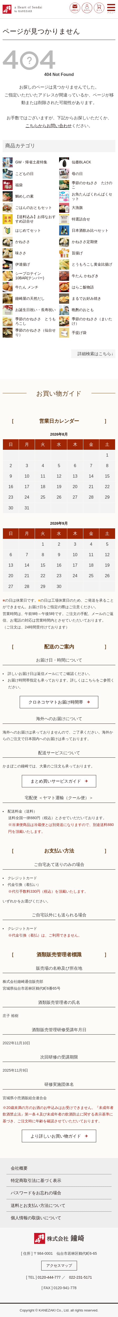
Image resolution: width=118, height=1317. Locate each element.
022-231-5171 (80, 1277)
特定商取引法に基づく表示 (36, 1180)
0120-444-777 (49, 1277)
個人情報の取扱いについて (36, 1218)
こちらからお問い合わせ (48, 125)
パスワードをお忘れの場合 (36, 1193)
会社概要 (19, 1168)
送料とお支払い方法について (38, 1205)
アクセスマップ (59, 1265)
